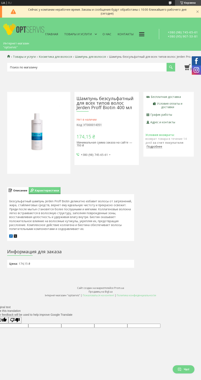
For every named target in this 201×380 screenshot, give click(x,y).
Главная (51, 34)
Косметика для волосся (55, 57)
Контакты (126, 34)
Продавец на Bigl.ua (101, 291)
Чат (184, 369)
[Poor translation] (15, 320)
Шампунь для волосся (90, 57)
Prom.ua (119, 288)
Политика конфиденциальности (136, 295)
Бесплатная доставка (166, 97)
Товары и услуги (78, 34)
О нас (107, 34)
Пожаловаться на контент (98, 295)
